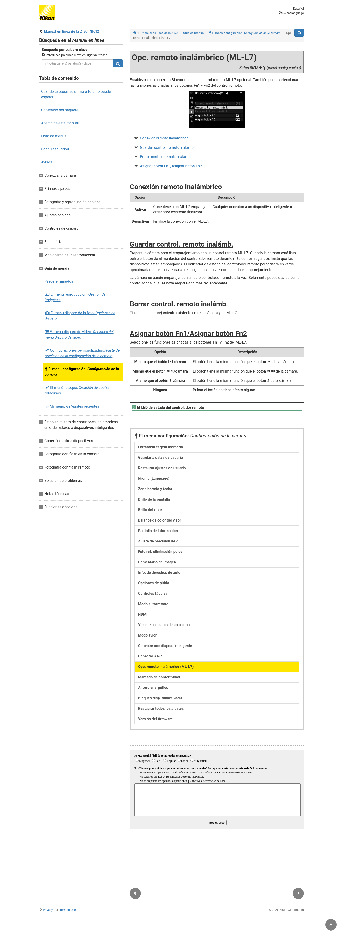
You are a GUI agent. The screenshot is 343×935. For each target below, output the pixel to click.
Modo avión (148, 635)
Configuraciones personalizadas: (82, 353)
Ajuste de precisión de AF (159, 541)
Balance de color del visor (159, 520)
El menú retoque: (77, 390)
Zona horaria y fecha (155, 489)
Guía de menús (193, 33)
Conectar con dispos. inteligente (165, 646)
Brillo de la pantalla (154, 499)
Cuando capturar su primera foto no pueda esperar (76, 94)
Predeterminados (59, 281)
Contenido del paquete (59, 110)
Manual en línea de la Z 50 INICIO (71, 31)
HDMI (142, 614)
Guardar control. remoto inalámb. (167, 147)
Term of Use (68, 910)
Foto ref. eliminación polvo (160, 551)
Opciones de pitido (153, 583)
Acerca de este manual (60, 123)
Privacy (48, 910)
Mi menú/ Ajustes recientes (72, 406)
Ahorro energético (153, 687)
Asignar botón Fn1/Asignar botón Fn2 (171, 166)
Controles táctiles (153, 593)
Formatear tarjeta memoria (160, 447)
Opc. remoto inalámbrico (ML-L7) (166, 666)
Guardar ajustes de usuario (160, 457)
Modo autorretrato (153, 604)
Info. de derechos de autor (160, 572)
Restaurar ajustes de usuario (162, 468)
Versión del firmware (155, 719)
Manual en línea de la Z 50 (160, 33)
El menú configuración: (82, 372)
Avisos (46, 162)
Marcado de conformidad (159, 677)
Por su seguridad (55, 149)
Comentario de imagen (157, 562)
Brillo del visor (150, 510)
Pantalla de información (158, 531)
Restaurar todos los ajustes (161, 708)
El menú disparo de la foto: (80, 316)
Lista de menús (53, 136)
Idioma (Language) (153, 478)
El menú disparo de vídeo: (79, 334)
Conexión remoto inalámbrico (164, 138)
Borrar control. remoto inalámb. (165, 157)
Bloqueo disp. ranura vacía (160, 698)
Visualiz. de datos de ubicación (164, 625)
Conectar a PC (150, 656)
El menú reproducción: (75, 297)
